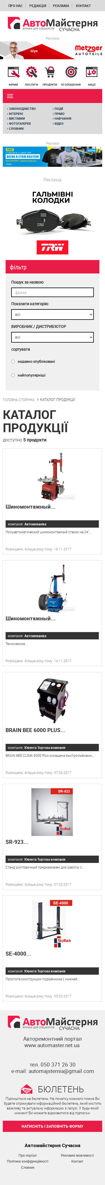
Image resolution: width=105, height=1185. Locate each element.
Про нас (15, 5)
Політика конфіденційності (27, 1161)
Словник (15, 129)
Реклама (61, 5)
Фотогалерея (19, 124)
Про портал (28, 1155)
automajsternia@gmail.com (61, 1071)
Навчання (62, 118)
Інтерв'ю (15, 114)
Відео (58, 124)
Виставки (16, 118)
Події (58, 109)
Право (59, 114)
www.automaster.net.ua (52, 1045)
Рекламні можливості (77, 1155)
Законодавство (21, 109)
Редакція (37, 5)
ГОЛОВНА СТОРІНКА (19, 399)
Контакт (83, 5)
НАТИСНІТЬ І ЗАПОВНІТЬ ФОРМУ (52, 1126)
